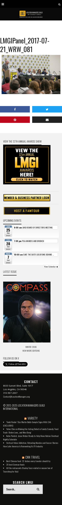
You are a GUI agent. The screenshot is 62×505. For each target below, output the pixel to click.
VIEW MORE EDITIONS (31, 350)
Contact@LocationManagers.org (16, 396)
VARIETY (33, 418)
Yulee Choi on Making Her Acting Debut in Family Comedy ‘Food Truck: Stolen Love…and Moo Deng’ (30, 430)
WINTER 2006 (31, 346)
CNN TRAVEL (32, 457)
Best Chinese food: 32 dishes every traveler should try (28, 461)
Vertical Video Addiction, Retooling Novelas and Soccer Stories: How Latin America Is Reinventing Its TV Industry (31, 444)
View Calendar (51, 266)
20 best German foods (15, 464)
